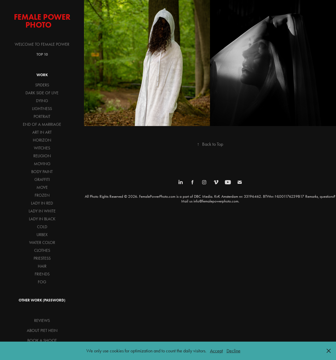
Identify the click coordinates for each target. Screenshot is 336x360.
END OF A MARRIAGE (42, 124)
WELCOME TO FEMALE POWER (42, 44)
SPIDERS (42, 84)
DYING (42, 100)
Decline (233, 351)
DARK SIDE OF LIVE (42, 92)
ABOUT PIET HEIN (42, 330)
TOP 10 (42, 54)
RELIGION (42, 155)
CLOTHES (42, 250)
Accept (216, 351)
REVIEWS (42, 320)
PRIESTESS (42, 258)
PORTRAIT (42, 116)
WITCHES (42, 147)
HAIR (42, 266)
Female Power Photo (43, 21)
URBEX (42, 234)
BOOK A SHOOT (42, 340)
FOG (42, 281)
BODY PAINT (42, 171)
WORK (42, 75)
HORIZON (42, 140)
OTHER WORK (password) (42, 300)
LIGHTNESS (42, 108)
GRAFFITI (42, 179)
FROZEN (42, 195)
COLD (42, 226)
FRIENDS (42, 274)
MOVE (42, 187)
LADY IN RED (42, 203)
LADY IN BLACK (42, 218)
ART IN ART (42, 132)
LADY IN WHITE (42, 210)
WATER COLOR (42, 242)
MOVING (42, 163)
